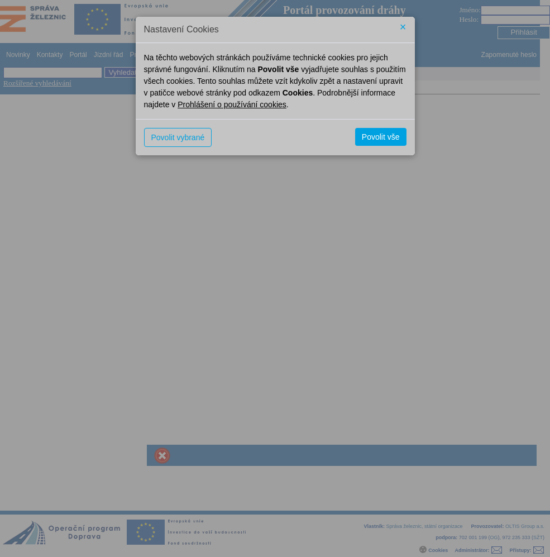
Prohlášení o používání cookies (232, 104)
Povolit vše (381, 136)
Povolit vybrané (178, 137)
